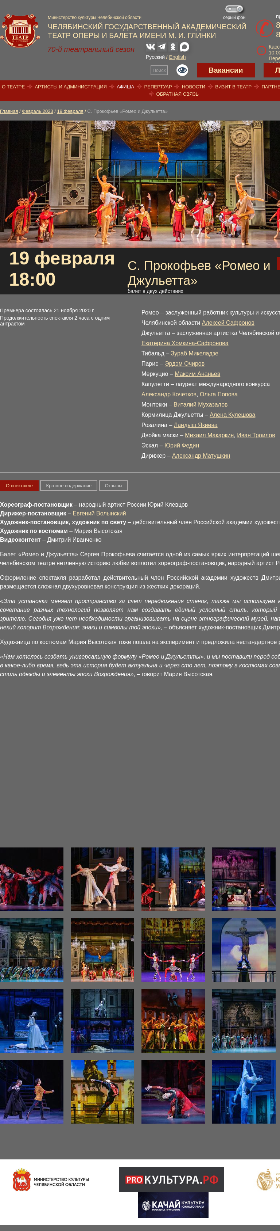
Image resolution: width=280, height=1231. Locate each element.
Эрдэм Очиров (185, 364)
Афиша (125, 86)
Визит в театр (233, 86)
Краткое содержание (69, 485)
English (177, 57)
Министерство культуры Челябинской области (94, 17)
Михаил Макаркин (209, 435)
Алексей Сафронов (228, 323)
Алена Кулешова (232, 415)
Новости (193, 86)
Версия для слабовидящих (182, 70)
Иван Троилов (256, 435)
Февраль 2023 (37, 111)
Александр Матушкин (201, 456)
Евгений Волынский (99, 513)
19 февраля (70, 111)
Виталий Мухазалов (201, 404)
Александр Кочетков (169, 394)
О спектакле (19, 485)
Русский (155, 57)
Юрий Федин (181, 445)
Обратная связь (177, 94)
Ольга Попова (219, 394)
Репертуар (158, 86)
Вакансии (226, 70)
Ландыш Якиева (196, 425)
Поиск (159, 70)
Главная (9, 111)
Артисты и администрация (71, 86)
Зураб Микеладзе (194, 353)
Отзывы (113, 485)
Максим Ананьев (197, 374)
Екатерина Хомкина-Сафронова (185, 343)
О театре (13, 86)
